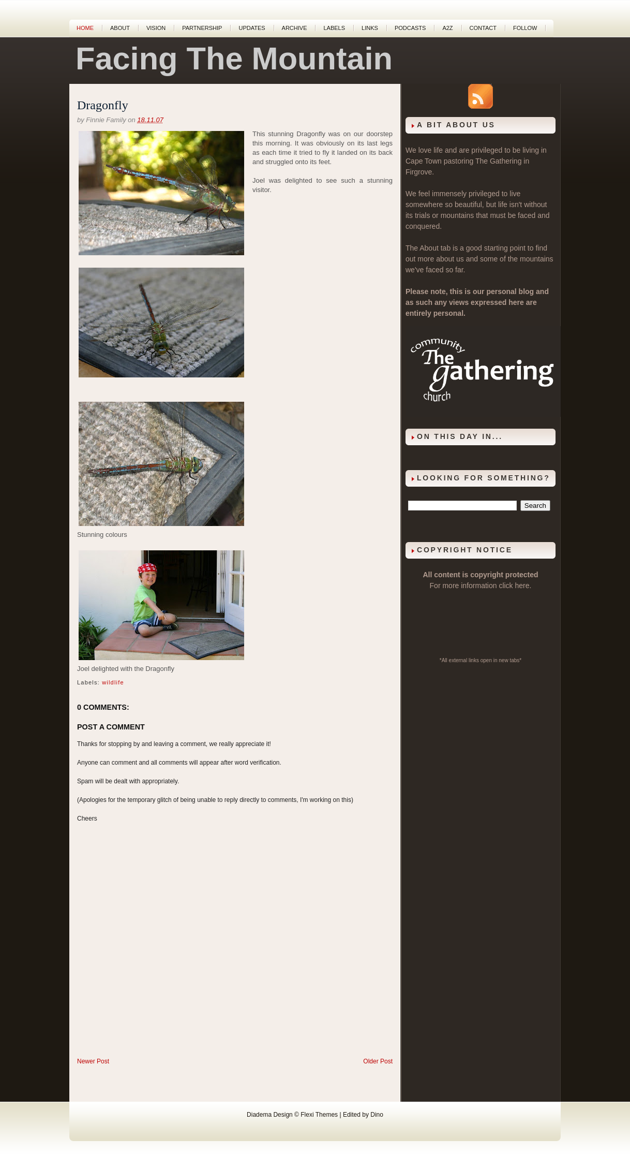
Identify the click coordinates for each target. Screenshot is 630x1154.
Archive (294, 28)
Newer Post (93, 1061)
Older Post (378, 1061)
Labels (334, 28)
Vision (156, 28)
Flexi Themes (319, 1114)
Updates (251, 28)
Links (370, 28)
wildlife (113, 682)
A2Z (447, 28)
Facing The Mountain (234, 58)
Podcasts (410, 28)
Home (85, 28)
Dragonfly (102, 105)
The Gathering (498, 161)
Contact (483, 28)
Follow (525, 28)
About (120, 28)
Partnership (202, 28)
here (522, 585)
